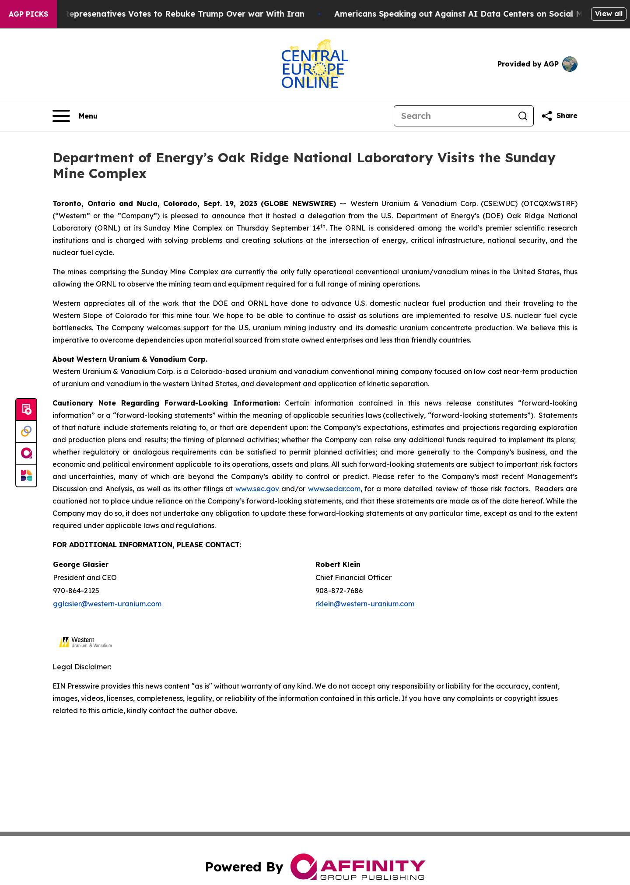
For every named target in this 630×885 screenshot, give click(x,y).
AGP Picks (28, 14)
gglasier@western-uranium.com (107, 603)
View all (609, 13)
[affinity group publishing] (26, 454)
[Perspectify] (26, 432)
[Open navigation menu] (75, 116)
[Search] (453, 116)
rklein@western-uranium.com (364, 603)
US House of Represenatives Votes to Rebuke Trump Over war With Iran (164, 14)
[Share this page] (559, 116)
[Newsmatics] (26, 475)
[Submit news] (26, 410)
